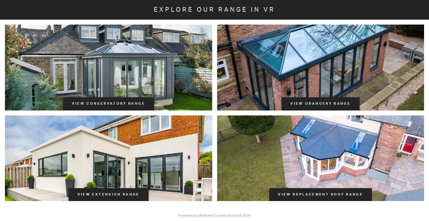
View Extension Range (108, 194)
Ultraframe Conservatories (217, 215)
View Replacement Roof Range (320, 194)
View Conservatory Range (108, 103)
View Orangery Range (320, 103)
